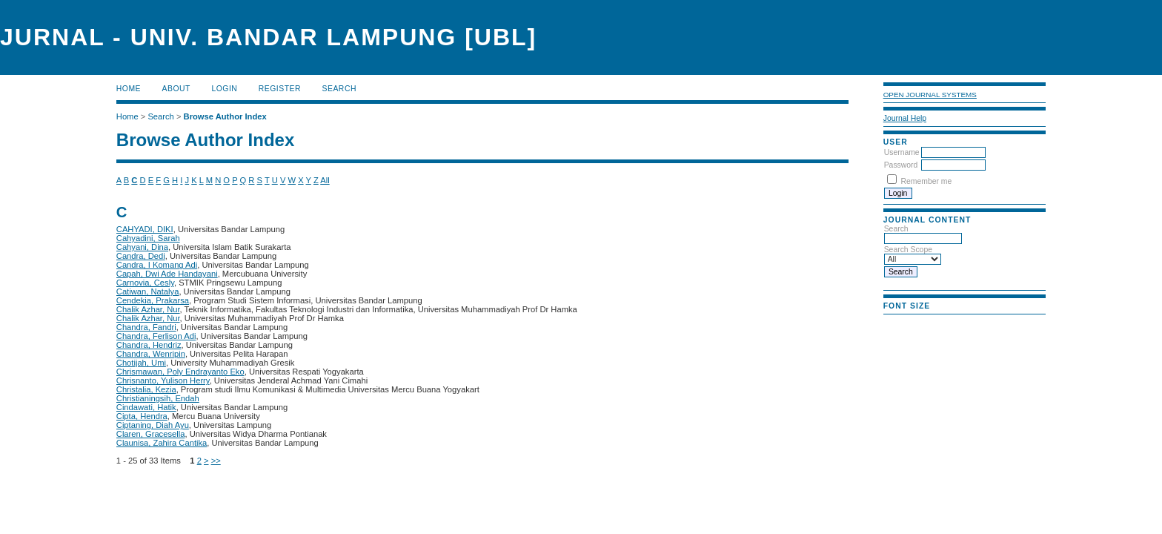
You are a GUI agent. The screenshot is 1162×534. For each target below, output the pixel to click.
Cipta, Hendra (141, 416)
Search (339, 89)
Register (280, 89)
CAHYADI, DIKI (144, 229)
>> (216, 460)
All (324, 180)
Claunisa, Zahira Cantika (162, 442)
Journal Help (904, 118)
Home (128, 89)
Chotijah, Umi (141, 362)
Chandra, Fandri (146, 327)
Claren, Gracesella (150, 433)
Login (224, 89)
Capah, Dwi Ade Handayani (167, 273)
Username (902, 152)
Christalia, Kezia (146, 389)
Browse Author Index (225, 116)
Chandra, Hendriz (149, 344)
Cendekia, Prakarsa (152, 300)
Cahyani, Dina (142, 247)
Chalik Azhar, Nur (148, 309)
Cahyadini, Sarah (148, 238)
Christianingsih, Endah (157, 398)
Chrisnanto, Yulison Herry (163, 380)
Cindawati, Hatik (146, 407)
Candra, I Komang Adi (156, 264)
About (176, 89)
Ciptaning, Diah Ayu (152, 425)
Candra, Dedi (140, 255)
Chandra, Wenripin (150, 353)
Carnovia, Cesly (145, 282)
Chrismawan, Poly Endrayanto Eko (180, 371)
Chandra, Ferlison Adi (156, 336)
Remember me (926, 181)
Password (901, 165)
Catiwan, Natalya (147, 291)
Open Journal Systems (930, 94)
